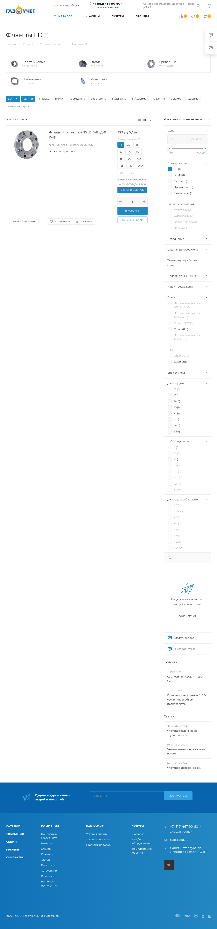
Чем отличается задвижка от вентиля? (186, 751)
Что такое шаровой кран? (184, 767)
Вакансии (47, 876)
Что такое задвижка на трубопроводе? (182, 733)
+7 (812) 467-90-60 (106, 3)
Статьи (169, 716)
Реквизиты (48, 865)
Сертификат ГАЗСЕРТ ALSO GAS (185, 678)
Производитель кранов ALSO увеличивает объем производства (186, 699)
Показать (193, 557)
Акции (11, 841)
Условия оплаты (96, 833)
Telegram (168, 865)
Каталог (13, 826)
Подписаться (178, 795)
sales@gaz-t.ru (181, 840)
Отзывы (46, 848)
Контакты (14, 857)
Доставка (138, 833)
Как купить (96, 826)
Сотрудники (49, 870)
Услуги (138, 826)
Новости (171, 662)
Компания (15, 833)
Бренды (12, 849)
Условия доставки (98, 839)
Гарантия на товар (98, 844)
